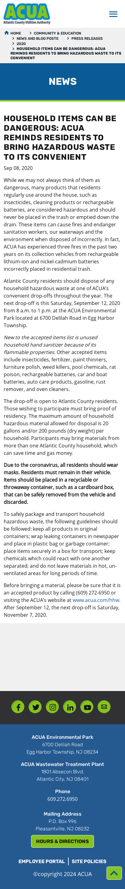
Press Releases (87, 38)
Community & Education (57, 33)
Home (15, 33)
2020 (21, 44)
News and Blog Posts (37, 38)
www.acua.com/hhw (96, 600)
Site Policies (89, 861)
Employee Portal (41, 861)
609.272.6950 (62, 799)
